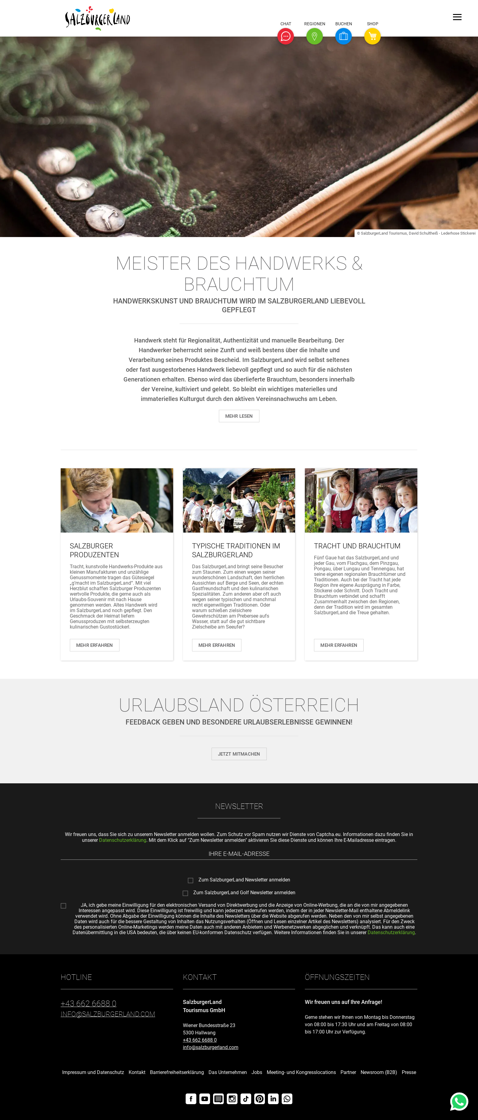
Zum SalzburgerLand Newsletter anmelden (244, 880)
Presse (409, 1072)
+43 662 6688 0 (200, 1040)
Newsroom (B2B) (379, 1072)
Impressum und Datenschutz (93, 1072)
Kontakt (137, 1072)
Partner (348, 1072)
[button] (285, 36)
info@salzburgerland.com (210, 1047)
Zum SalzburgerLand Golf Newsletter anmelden (244, 892)
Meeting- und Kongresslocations (301, 1072)
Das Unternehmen (228, 1072)
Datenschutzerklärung (122, 840)
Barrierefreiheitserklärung (177, 1072)
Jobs (256, 1072)
